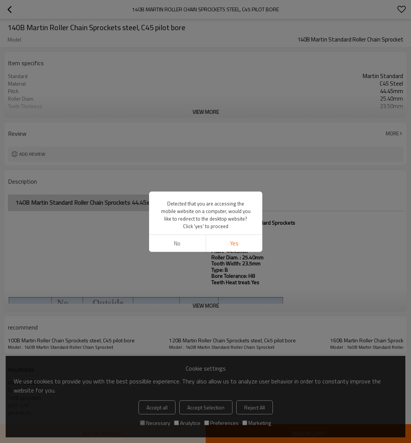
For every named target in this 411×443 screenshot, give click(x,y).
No (177, 243)
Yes (233, 243)
